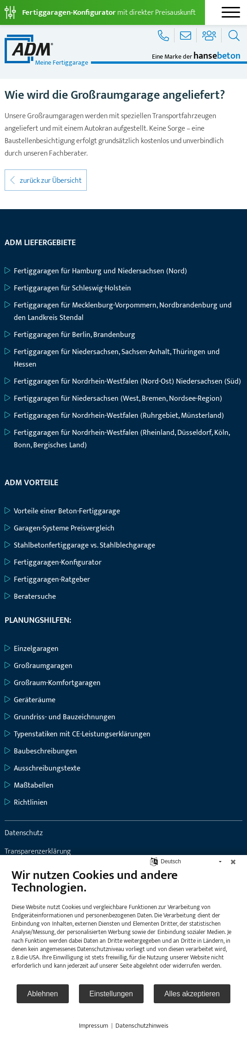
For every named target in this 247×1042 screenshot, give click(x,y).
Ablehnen (42, 994)
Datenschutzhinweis (142, 1025)
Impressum (93, 1025)
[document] (123, 925)
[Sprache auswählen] (154, 861)
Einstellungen (111, 994)
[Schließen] (233, 862)
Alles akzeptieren (192, 994)
